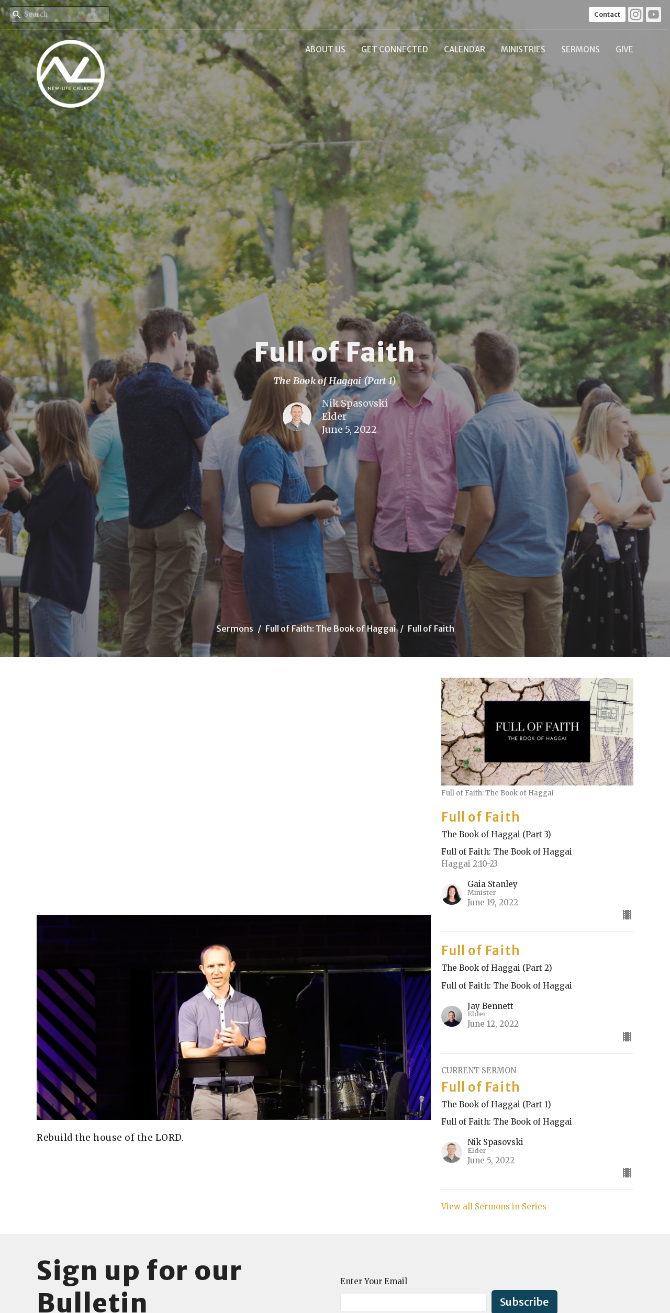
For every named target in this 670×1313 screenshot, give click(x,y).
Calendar (464, 49)
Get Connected (394, 49)
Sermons (580, 49)
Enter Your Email (373, 1281)
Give (624, 49)
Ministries (523, 49)
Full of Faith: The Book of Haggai (330, 628)
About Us (325, 49)
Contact (607, 14)
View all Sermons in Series (493, 1206)
